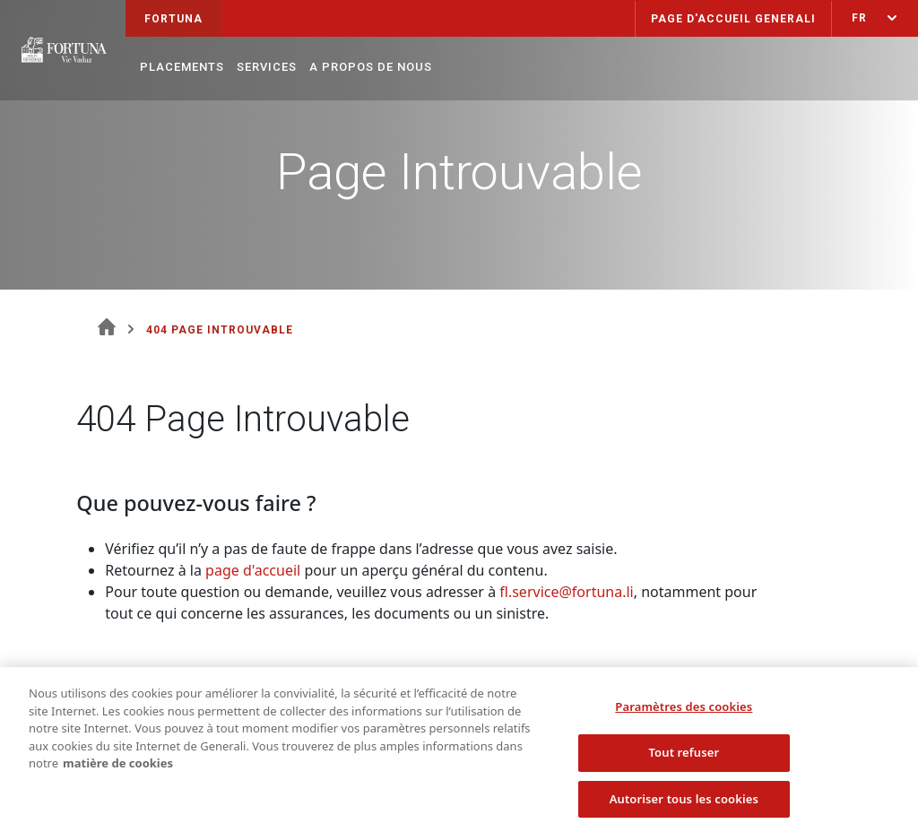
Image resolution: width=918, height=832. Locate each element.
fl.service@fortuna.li (566, 592)
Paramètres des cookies (683, 711)
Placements (182, 67)
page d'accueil (252, 570)
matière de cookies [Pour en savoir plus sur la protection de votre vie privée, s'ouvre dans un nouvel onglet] (118, 767)
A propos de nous (370, 67)
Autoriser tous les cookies (684, 803)
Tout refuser (683, 757)
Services (267, 67)
